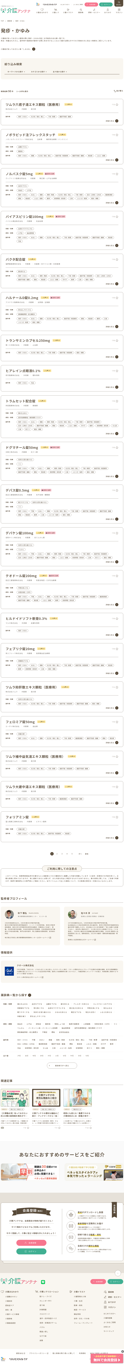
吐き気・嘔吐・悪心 (37, 117)
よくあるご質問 (78, 4)
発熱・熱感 (50, 195)
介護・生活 (78, 1301)
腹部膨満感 (108, 195)
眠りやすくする (23, 502)
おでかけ (110, 1302)
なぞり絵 (43, 1336)
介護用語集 (108, 1318)
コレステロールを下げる (102, 1004)
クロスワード (45, 1314)
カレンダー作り (46, 1301)
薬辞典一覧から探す (14, 995)
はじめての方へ (65, 4)
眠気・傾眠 (94, 198)
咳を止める (107, 1008)
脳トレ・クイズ (46, 1296)
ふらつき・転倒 (82, 198)
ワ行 (87, 1055)
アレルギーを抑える (81, 1004)
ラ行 (79, 1055)
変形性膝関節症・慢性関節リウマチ (29, 418)
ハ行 (57, 1055)
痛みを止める (22, 413)
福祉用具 (77, 1314)
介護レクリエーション (47, 1292)
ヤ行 (72, 1055)
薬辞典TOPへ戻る (62, 1065)
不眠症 (44, 1032)
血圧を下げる (22, 186)
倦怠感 (90, 156)
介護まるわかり (10, 1292)
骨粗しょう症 (59, 1024)
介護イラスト (77, 1292)
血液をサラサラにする (25, 229)
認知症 (38, 1024)
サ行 (34, 1055)
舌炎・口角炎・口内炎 (94, 195)
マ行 (64, 1055)
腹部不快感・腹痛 (65, 117)
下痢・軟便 (51, 117)
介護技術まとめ (77, 1109)
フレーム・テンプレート (83, 1323)
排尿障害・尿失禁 (59, 198)
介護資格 (8, 1318)
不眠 (32, 468)
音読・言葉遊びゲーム (48, 1323)
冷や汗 (65, 280)
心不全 (29, 190)
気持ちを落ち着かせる (25, 460)
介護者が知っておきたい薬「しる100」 (16, 49)
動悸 (48, 198)
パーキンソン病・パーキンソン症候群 (43, 1028)
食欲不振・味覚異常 (61, 156)
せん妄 (115, 426)
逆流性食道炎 (64, 1032)
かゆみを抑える (61, 1012)
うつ (19, 464)
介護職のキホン (11, 1296)
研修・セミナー (113, 1297)
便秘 (19, 198)
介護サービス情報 (12, 1314)
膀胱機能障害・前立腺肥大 (26, 314)
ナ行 (49, 1055)
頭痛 (32, 156)
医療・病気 (78, 1305)
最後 (86, 854)
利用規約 (82, 1353)
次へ (80, 854)
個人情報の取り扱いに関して (63, 1353)
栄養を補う (21, 734)
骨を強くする (39, 1008)
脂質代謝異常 (74, 1024)
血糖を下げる (22, 147)
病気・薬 (8, 1310)
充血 (19, 241)
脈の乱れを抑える (76, 1008)
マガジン (110, 1307)
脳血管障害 (30, 233)
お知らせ (107, 1327)
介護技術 (8, 1301)
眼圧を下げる (76, 1012)
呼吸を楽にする (23, 588)
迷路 (41, 1340)
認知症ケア (9, 1305)
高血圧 (20, 190)
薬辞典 (109, 1292)
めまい (33, 195)
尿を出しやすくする (24, 310)
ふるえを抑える (106, 1012)
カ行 (26, 1055)
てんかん (21, 549)
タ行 (41, 1055)
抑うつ (27, 429)
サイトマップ (109, 1331)
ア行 (19, 1055)
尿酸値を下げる (23, 661)
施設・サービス (80, 1309)
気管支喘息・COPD (24, 592)
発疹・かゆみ (22, 117)
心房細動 (86, 1024)
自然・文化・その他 (81, 1318)
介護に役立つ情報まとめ (16, 1109)
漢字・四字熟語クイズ (48, 1318)
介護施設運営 (10, 1323)
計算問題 (43, 1309)
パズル (42, 1327)
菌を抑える (21, 271)
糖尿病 (20, 151)
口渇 (71, 198)
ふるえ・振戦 (101, 156)
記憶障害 (79, 1048)
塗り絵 (42, 1305)
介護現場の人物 (80, 1296)
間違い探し (44, 1331)
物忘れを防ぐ (91, 1012)
